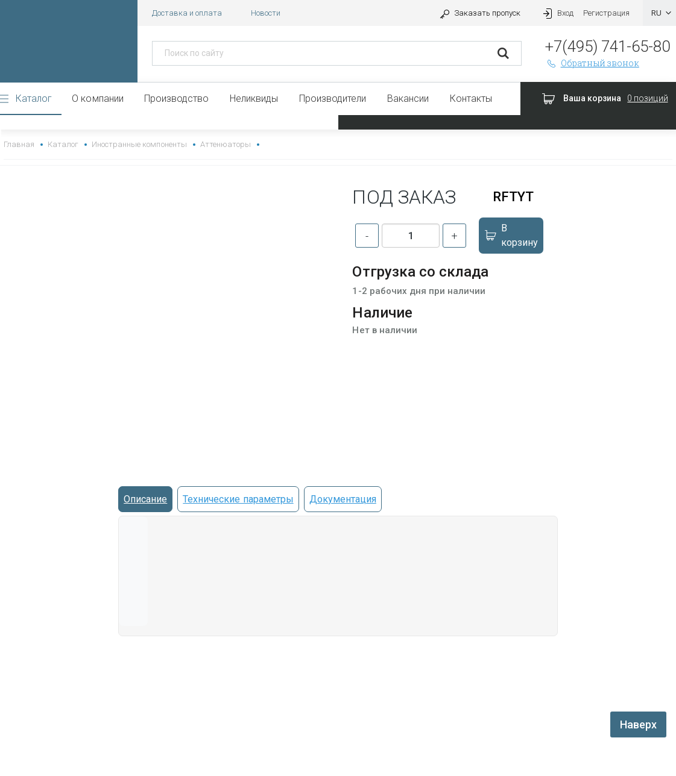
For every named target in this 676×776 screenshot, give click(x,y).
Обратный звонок (592, 63)
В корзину (510, 235)
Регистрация (606, 12)
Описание (145, 499)
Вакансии (408, 98)
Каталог (34, 98)
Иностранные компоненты (139, 144)
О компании (97, 98)
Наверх (638, 724)
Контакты (471, 98)
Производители (332, 98)
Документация (342, 499)
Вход (556, 12)
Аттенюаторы (225, 144)
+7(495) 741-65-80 (607, 46)
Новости (265, 12)
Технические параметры (238, 499)
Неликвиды (254, 98)
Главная (19, 144)
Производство (176, 98)
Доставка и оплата (187, 12)
